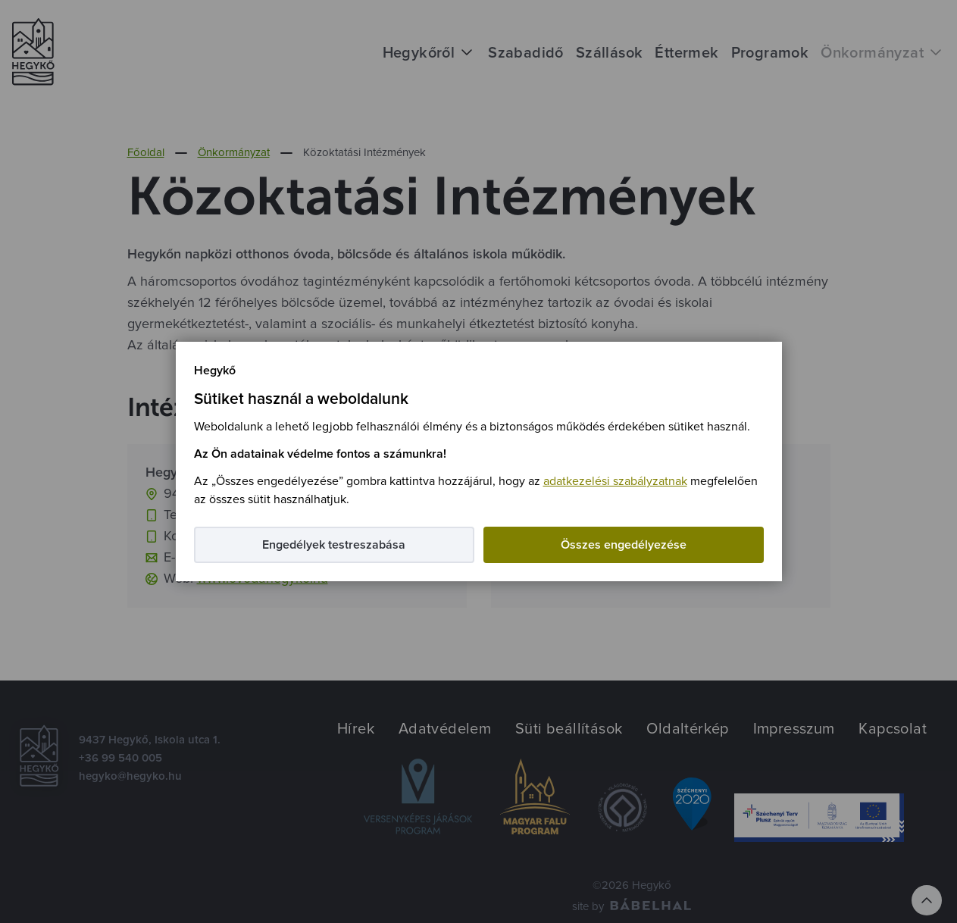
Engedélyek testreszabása (333, 545)
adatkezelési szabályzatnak (615, 481)
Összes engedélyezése (623, 545)
